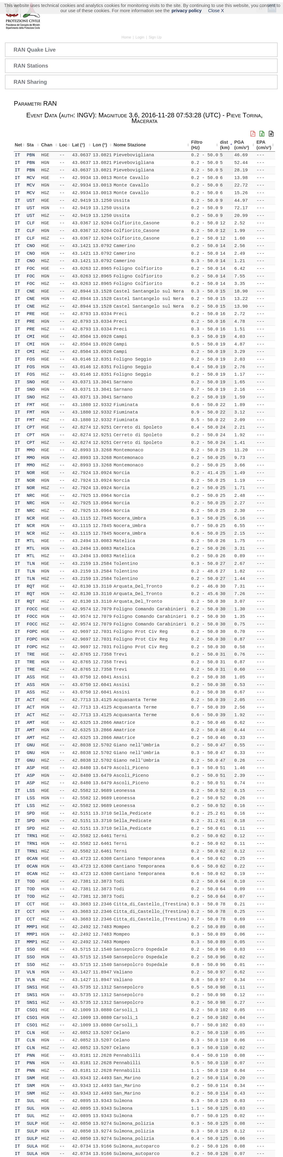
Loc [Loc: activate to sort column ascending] (60, 144)
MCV (31, 178)
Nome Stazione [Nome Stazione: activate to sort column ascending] (128, 144)
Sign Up (155, 37)
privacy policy (187, 10)
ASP (31, 768)
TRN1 (32, 836)
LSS (31, 791)
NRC (31, 496)
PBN (31, 155)
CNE (31, 291)
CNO (31, 246)
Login (140, 37)
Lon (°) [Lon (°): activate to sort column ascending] (98, 144)
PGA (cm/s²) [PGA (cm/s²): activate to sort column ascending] (243, 145)
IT (17, 155)
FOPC (32, 632)
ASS (31, 677)
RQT (31, 586)
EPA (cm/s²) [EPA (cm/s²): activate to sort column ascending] (263, 145)
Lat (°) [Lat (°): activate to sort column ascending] (76, 144)
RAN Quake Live (35, 50)
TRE (31, 654)
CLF (31, 223)
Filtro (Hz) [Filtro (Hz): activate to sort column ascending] (197, 145)
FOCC (32, 609)
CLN (31, 1033)
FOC (31, 269)
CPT (31, 427)
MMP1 (32, 927)
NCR (31, 518)
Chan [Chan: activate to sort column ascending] (45, 144)
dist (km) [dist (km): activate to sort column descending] (225, 145)
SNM (31, 1078)
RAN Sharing (30, 82)
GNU (31, 745)
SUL (31, 1101)
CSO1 (32, 1010)
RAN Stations (31, 66)
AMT (31, 723)
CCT (31, 904)
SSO (31, 949)
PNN (31, 1055)
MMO (31, 450)
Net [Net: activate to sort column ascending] (18, 144)
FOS (31, 359)
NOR (31, 473)
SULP (32, 1124)
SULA (32, 1146)
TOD (31, 881)
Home (126, 37)
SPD (31, 813)
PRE (31, 314)
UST (31, 201)
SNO (31, 382)
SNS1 (32, 987)
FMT (31, 405)
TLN (31, 564)
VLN (31, 972)
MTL (31, 541)
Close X (216, 10)
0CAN (32, 859)
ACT (31, 700)
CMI (31, 337)
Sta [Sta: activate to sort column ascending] (30, 144)
